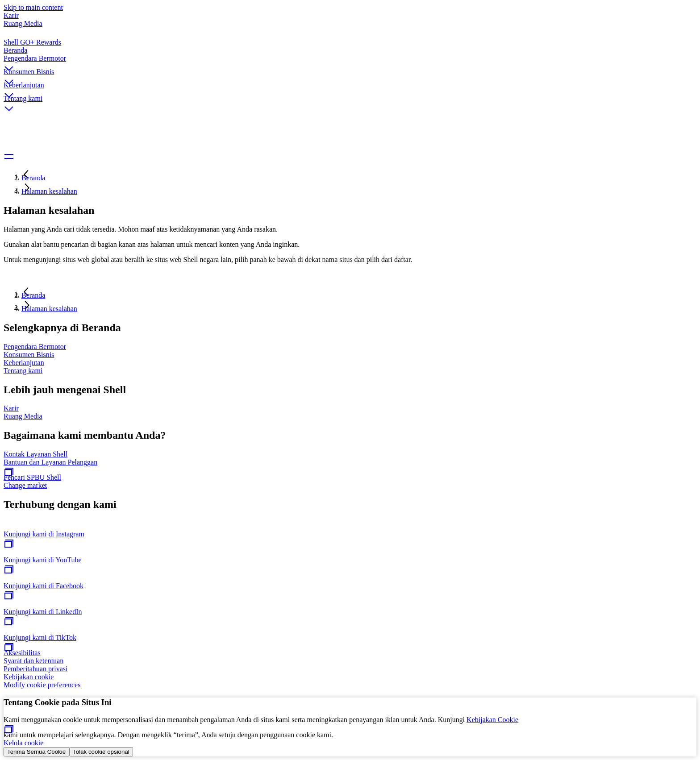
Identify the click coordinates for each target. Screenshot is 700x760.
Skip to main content (33, 7)
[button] (350, 61)
